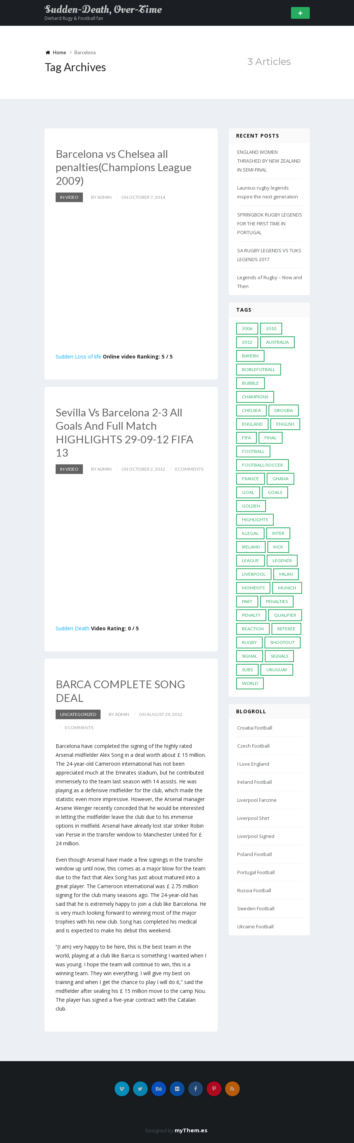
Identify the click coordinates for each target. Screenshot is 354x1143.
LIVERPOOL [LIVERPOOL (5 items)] (254, 574)
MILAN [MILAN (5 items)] (286, 574)
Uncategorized (78, 713)
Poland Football (254, 854)
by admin (101, 197)
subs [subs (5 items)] (247, 669)
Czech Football (253, 745)
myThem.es (191, 1129)
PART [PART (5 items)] (247, 601)
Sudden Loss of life (78, 356)
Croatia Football (254, 727)
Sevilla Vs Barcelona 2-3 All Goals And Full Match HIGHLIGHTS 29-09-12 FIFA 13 (125, 431)
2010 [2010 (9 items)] (271, 328)
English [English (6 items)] (285, 424)
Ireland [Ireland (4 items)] (251, 547)
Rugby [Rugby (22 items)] (249, 642)
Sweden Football (255, 908)
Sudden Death (73, 627)
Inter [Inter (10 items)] (278, 533)
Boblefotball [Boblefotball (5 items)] (258, 369)
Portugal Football (256, 872)
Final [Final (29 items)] (270, 437)
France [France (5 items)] (250, 478)
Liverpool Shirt (253, 818)
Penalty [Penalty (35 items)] (251, 615)
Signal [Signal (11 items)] (249, 656)
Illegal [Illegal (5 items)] (250, 533)
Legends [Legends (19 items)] (282, 560)
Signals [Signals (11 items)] (279, 656)
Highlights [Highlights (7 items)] (255, 519)
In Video (69, 197)
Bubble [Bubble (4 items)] (250, 383)
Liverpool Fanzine (257, 800)
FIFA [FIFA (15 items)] (246, 437)
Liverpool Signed (255, 836)
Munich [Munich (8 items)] (287, 587)
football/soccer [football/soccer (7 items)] (262, 465)
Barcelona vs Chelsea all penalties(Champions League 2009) (125, 167)
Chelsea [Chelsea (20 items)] (251, 410)
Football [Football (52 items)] (253, 451)
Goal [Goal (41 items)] (248, 492)
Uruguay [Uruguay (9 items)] (276, 669)
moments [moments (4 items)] (253, 587)
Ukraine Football (255, 926)
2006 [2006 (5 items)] (247, 328)
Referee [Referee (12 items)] (286, 628)
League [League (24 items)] (250, 560)
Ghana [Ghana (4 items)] (280, 478)
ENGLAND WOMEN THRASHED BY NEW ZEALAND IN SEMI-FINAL (269, 161)
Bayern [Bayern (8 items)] (250, 356)
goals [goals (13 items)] (275, 492)
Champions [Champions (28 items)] (255, 396)
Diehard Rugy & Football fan (74, 18)
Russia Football (254, 890)
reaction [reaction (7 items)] (253, 628)
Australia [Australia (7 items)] (277, 342)
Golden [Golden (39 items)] (251, 506)
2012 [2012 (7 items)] (247, 342)
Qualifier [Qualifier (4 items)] (285, 615)
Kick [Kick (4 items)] (278, 547)
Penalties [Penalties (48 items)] (277, 601)
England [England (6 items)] (252, 424)
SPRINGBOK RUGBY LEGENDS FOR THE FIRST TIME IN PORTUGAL (269, 223)
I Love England (253, 764)
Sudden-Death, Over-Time (103, 9)
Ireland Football (254, 782)
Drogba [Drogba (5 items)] (283, 410)
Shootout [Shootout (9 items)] (282, 642)
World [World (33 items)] (250, 683)
